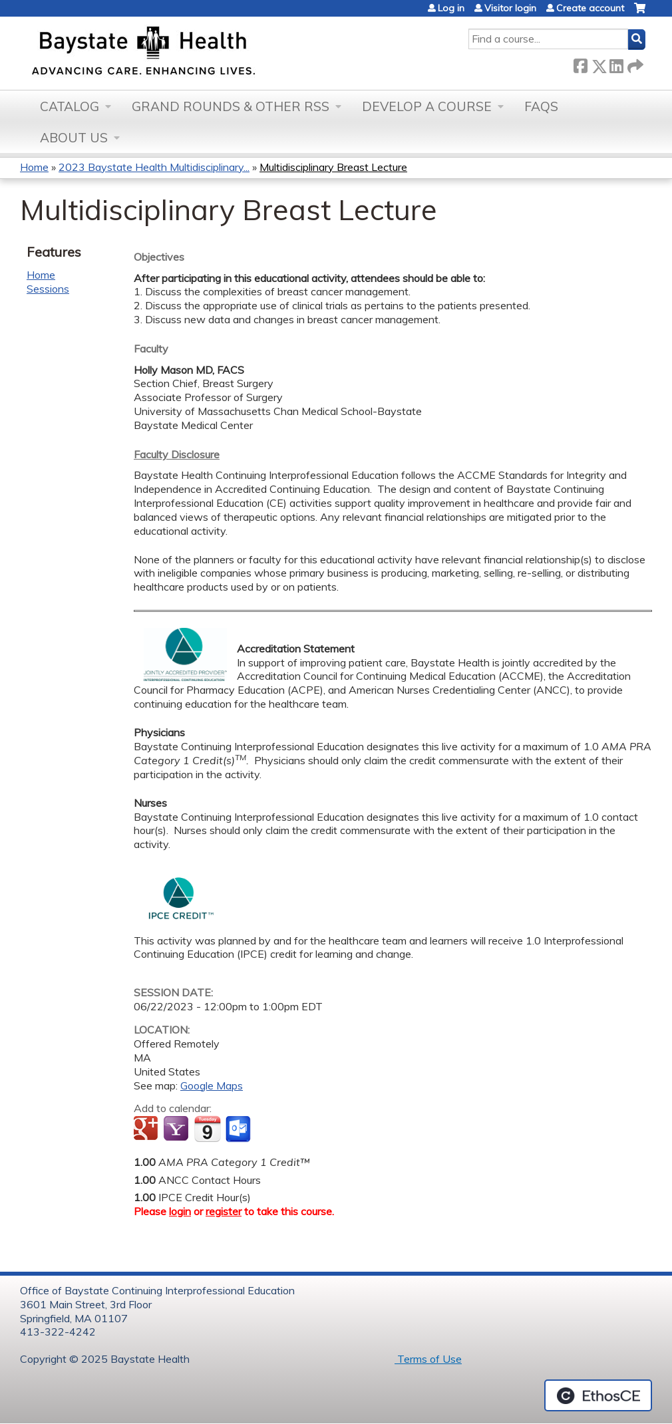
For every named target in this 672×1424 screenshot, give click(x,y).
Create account (590, 8)
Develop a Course (427, 106)
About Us (74, 138)
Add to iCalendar (207, 1128)
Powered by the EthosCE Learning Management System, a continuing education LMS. (598, 1395)
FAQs (541, 106)
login (180, 1211)
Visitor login (510, 8)
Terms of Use (428, 1358)
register (224, 1211)
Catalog (69, 106)
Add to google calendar (147, 1129)
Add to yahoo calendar (177, 1129)
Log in (451, 8)
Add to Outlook (239, 1129)
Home (34, 167)
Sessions (48, 288)
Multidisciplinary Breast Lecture (333, 167)
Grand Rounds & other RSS (230, 106)
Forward (634, 63)
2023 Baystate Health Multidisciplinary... (154, 167)
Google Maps (211, 1085)
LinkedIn (616, 63)
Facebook (580, 63)
